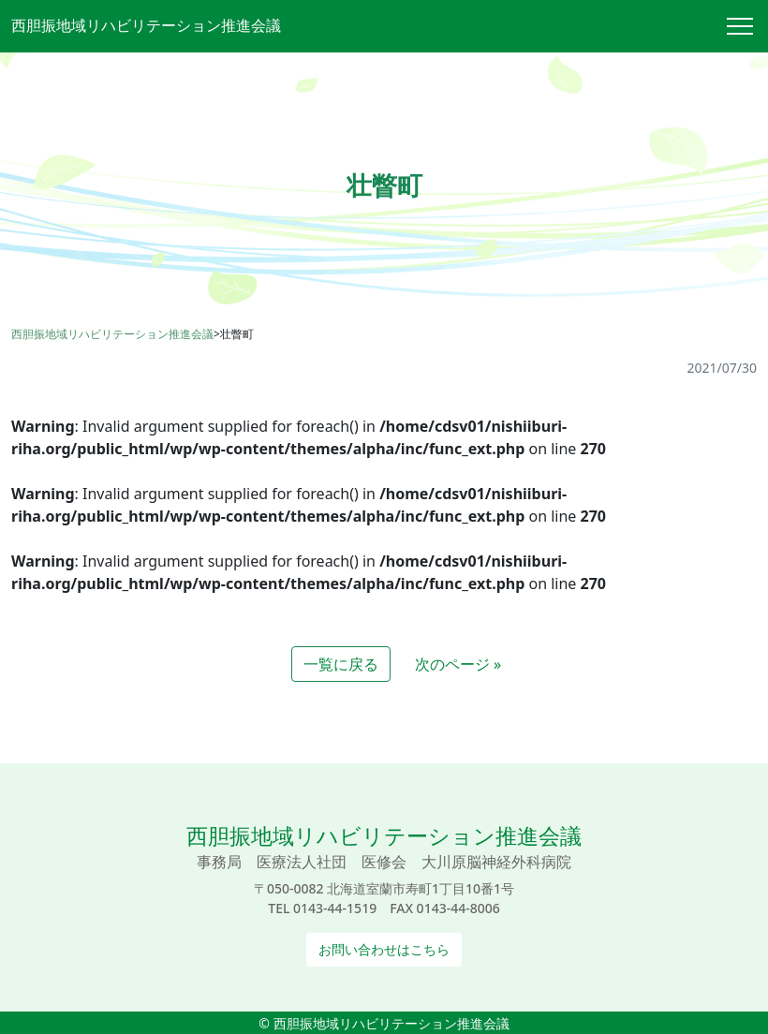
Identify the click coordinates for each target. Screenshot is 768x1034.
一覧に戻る (340, 664)
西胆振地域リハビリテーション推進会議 (146, 25)
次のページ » (458, 664)
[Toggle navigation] (747, 26)
